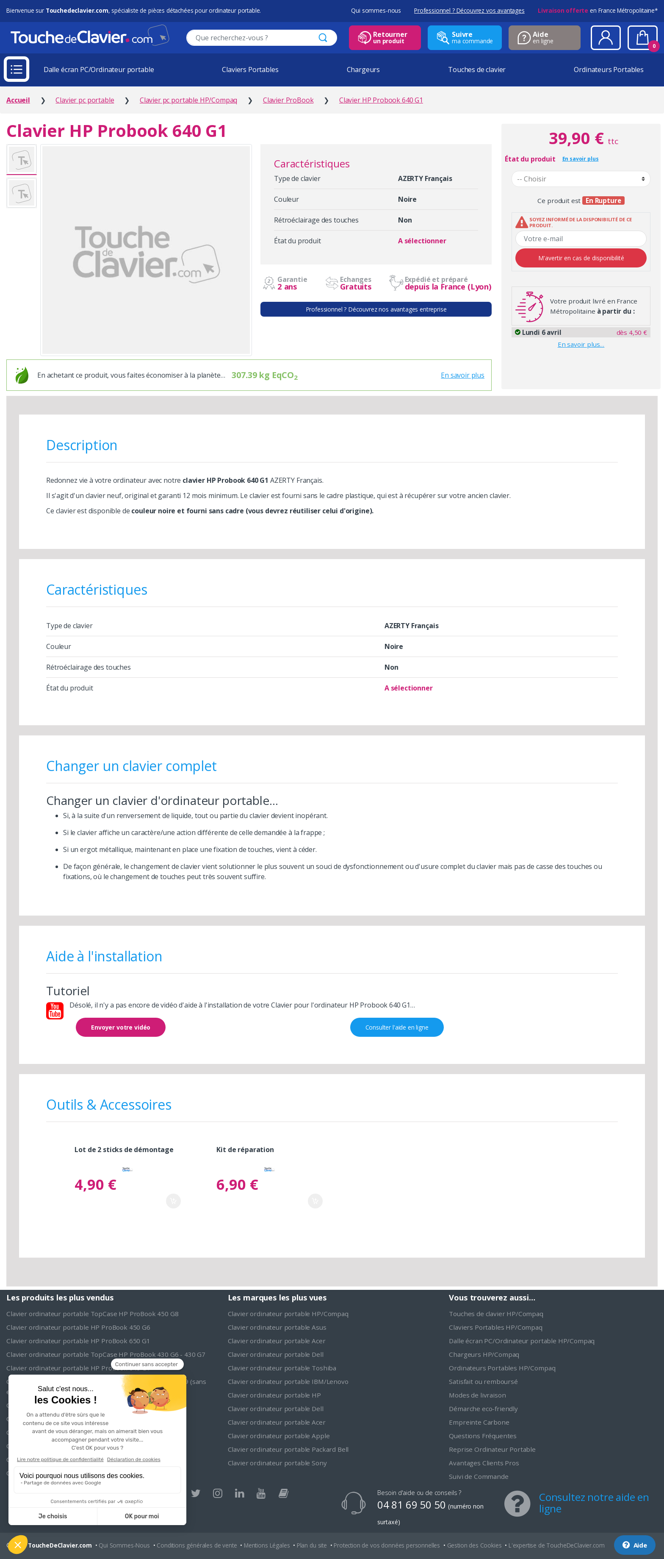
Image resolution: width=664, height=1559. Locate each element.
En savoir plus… (581, 344)
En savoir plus (462, 375)
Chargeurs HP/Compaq (484, 1354)
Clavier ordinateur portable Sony (277, 1463)
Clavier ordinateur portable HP (274, 1395)
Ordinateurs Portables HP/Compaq (502, 1368)
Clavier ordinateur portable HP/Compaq (288, 1313)
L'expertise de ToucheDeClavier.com (557, 1545)
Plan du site (312, 1545)
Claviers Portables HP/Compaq (495, 1327)
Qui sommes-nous (376, 10)
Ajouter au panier (173, 1201)
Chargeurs (363, 69)
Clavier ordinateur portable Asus (277, 1327)
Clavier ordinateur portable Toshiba (282, 1368)
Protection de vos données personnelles (387, 1545)
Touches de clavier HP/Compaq (496, 1313)
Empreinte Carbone (479, 1422)
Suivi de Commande (478, 1476)
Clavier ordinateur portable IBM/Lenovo (288, 1381)
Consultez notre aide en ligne (594, 1502)
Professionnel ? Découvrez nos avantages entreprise (376, 309)
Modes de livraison (477, 1395)
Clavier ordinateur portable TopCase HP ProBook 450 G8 (92, 1313)
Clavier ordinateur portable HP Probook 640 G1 (78, 1368)
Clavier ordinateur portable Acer (277, 1340)
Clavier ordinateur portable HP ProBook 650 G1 (78, 1340)
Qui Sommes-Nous (124, 1545)
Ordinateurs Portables (609, 69)
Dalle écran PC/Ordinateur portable (99, 69)
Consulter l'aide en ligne (397, 1027)
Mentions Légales (267, 1545)
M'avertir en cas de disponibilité (581, 258)
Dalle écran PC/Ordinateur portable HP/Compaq (522, 1340)
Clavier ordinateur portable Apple (279, 1435)
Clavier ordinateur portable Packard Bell (288, 1449)
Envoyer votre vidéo (120, 1027)
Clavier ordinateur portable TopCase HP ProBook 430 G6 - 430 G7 (105, 1354)
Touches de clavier (477, 69)
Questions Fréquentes (483, 1435)
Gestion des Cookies (474, 1545)
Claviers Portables (250, 69)
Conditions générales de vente (197, 1545)
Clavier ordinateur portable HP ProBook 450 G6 (78, 1327)
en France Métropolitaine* (598, 10)
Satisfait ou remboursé (483, 1381)
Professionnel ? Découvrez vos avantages (469, 10)
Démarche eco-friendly (483, 1408)
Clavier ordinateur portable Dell (276, 1354)
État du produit (530, 159)
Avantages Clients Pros (484, 1463)
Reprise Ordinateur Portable (492, 1449)
